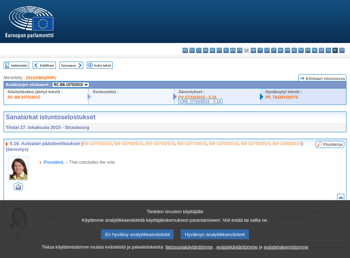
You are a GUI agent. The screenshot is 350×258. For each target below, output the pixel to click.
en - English (233, 50)
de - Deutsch (212, 50)
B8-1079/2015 (255, 143)
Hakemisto (19, 65)
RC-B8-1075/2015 (24, 97)
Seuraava (68, 65)
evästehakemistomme (286, 252)
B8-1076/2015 (160, 143)
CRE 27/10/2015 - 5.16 (200, 101)
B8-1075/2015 (97, 143)
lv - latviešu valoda (267, 50)
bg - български (185, 50)
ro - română (314, 50)
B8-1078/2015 (223, 143)
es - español (192, 50)
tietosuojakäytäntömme (189, 252)
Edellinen (47, 65)
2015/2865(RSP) (41, 78)
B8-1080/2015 (287, 143)
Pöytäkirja (332, 144)
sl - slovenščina (328, 50)
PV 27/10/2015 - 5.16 (198, 97)
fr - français (239, 50)
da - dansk (205, 50)
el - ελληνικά (226, 50)
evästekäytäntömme (237, 252)
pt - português (308, 50)
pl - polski (301, 50)
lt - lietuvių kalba (273, 50)
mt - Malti (287, 50)
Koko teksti (102, 65)
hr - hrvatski (253, 50)
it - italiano (260, 50)
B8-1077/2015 (192, 143)
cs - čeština (199, 50)
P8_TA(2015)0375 (281, 97)
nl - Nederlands (294, 50)
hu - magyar (280, 50)
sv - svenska (342, 50)
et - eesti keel (219, 50)
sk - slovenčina (321, 50)
